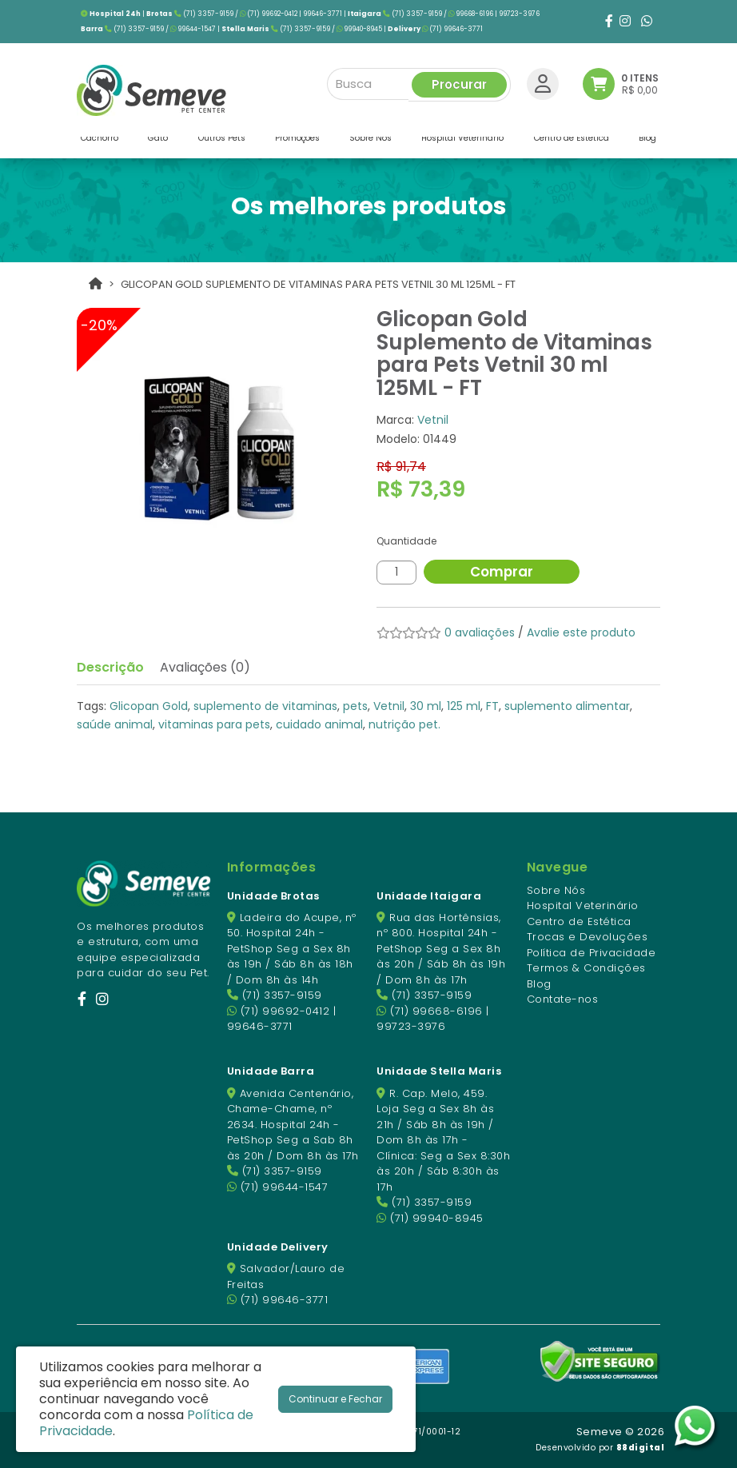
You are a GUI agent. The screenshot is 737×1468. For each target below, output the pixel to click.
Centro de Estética (579, 921)
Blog (539, 983)
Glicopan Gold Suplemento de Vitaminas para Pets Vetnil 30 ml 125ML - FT (318, 284)
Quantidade (406, 541)
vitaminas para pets (214, 724)
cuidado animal (319, 724)
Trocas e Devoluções (587, 936)
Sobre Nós (556, 890)
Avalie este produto (581, 632)
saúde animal (115, 724)
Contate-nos (563, 999)
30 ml (425, 706)
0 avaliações (479, 632)
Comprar (504, 571)
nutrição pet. (404, 724)
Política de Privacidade (591, 952)
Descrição (110, 667)
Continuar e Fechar (335, 1399)
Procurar (459, 81)
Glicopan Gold (149, 706)
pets (355, 706)
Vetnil (432, 420)
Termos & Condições (586, 967)
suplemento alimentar (567, 706)
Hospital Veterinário (583, 905)
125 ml (463, 706)
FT (492, 706)
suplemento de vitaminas (265, 706)
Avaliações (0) (205, 667)
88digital (640, 1448)
